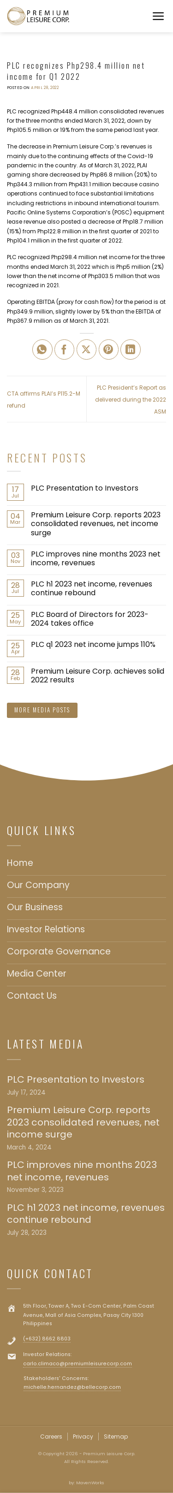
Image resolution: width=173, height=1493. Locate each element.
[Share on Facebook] (64, 349)
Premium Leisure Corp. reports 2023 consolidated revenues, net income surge (96, 523)
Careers (51, 1436)
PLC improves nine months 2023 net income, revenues (96, 558)
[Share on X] (87, 349)
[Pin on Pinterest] (109, 349)
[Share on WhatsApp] (42, 349)
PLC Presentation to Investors (84, 488)
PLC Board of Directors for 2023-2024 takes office (90, 619)
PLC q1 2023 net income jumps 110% (93, 644)
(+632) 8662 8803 (47, 1338)
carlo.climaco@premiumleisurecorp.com (77, 1363)
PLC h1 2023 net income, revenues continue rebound (91, 588)
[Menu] (159, 16)
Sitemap (116, 1436)
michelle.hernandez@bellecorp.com (72, 1387)
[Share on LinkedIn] (130, 349)
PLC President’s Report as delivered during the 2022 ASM (130, 399)
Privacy (83, 1436)
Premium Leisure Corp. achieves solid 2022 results (97, 675)
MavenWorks (90, 1483)
